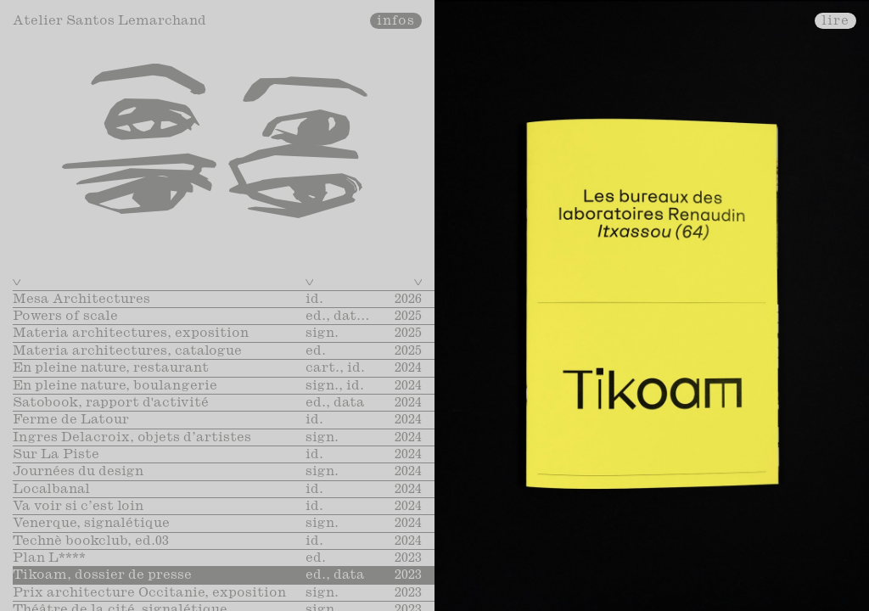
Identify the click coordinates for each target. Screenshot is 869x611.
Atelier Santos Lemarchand (109, 21)
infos (396, 21)
